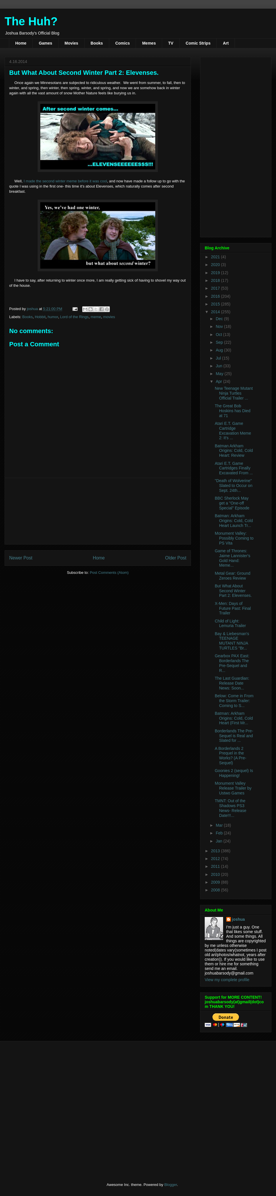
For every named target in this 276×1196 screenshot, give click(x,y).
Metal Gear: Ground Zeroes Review (232, 575)
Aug (220, 350)
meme (96, 317)
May (220, 373)
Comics (122, 43)
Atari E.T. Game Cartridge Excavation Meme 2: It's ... (233, 430)
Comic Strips (198, 43)
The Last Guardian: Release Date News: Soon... (232, 683)
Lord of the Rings (74, 317)
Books (97, 43)
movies (109, 317)
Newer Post (20, 557)
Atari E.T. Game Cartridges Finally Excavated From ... (234, 468)
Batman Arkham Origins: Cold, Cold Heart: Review (234, 451)
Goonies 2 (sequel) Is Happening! (234, 773)
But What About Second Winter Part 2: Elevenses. (233, 591)
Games (45, 43)
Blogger (170, 1184)
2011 (216, 866)
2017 (216, 288)
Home (20, 43)
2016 (216, 296)
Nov (220, 326)
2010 (216, 874)
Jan (219, 841)
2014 (216, 311)
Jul (219, 358)
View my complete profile (227, 979)
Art (226, 43)
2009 (216, 882)
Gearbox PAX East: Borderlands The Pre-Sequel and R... (232, 663)
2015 (216, 304)
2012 (216, 858)
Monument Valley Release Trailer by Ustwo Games (233, 788)
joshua (238, 919)
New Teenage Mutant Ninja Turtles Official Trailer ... (234, 393)
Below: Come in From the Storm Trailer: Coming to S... (234, 700)
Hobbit (40, 317)
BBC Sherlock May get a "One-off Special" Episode (232, 503)
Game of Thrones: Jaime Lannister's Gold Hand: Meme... (232, 558)
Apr (219, 381)
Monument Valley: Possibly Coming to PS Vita (234, 538)
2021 (216, 257)
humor (53, 317)
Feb (220, 833)
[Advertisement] (98, 511)
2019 (216, 272)
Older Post (175, 557)
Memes (149, 43)
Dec (220, 318)
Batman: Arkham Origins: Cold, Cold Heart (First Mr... (234, 718)
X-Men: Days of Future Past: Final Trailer (233, 608)
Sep (220, 342)
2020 (216, 264)
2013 (216, 851)
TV (170, 43)
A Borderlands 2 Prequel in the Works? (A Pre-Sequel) (230, 755)
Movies (71, 43)
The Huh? (31, 21)
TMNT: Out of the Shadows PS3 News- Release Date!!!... (230, 807)
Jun (219, 366)
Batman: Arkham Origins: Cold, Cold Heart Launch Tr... (234, 520)
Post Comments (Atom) (109, 572)
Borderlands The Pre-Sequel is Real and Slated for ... (234, 736)
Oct (219, 334)
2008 (216, 890)
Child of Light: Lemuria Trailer (230, 623)
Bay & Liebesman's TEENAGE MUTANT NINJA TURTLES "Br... (232, 640)
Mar (220, 825)
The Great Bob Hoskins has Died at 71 (232, 411)
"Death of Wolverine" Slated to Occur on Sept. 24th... (233, 485)
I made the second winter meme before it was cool (65, 181)
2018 (216, 280)
